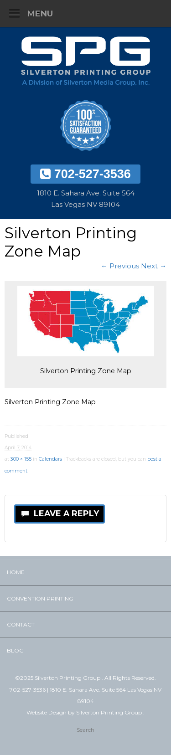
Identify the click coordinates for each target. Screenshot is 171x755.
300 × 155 (20, 459)
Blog (15, 650)
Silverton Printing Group (109, 712)
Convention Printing (40, 598)
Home (16, 572)
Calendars (50, 459)
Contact (21, 624)
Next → (153, 266)
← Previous (120, 266)
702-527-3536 (85, 174)
